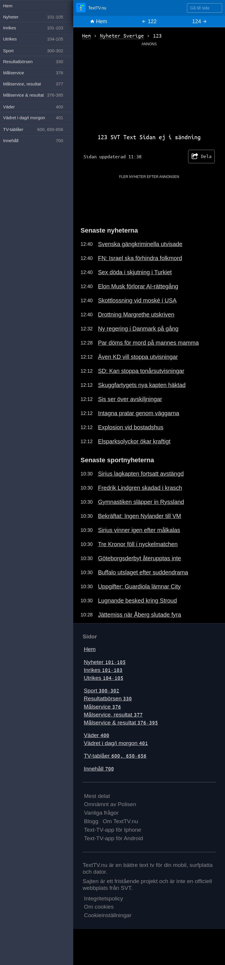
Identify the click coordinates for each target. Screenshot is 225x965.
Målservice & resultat (121, 722)
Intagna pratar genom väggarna (138, 413)
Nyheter (105, 662)
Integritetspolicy (103, 898)
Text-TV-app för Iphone (112, 830)
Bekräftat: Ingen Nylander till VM (139, 516)
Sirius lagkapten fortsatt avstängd (141, 473)
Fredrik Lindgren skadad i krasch (140, 488)
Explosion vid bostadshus (130, 427)
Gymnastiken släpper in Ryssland (141, 502)
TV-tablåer (115, 756)
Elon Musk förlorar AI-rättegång (138, 286)
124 (199, 21)
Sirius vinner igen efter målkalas (139, 530)
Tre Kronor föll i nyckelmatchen (138, 544)
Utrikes (103, 678)
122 (149, 21)
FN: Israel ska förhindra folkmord (140, 258)
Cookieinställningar (108, 915)
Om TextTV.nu (120, 821)
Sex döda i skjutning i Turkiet (135, 272)
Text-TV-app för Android (113, 838)
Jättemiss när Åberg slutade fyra (139, 614)
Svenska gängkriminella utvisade (140, 244)
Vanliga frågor (101, 813)
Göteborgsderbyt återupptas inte (139, 558)
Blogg (91, 821)
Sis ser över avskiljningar (130, 399)
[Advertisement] (149, 88)
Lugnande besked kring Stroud (137, 600)
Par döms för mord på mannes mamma (148, 342)
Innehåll (99, 769)
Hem (98, 21)
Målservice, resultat (113, 715)
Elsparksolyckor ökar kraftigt (134, 441)
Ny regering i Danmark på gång (138, 328)
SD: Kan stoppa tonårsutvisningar (141, 371)
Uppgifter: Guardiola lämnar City (139, 586)
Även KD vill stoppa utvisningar (138, 357)
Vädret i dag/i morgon (116, 743)
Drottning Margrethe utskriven (136, 314)
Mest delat (97, 796)
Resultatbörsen (108, 698)
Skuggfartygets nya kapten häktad (141, 385)
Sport (101, 690)
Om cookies (99, 907)
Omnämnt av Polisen (110, 804)
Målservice (102, 707)
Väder (96, 735)
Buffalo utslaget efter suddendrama (143, 572)
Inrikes (103, 670)
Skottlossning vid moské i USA (137, 300)
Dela (201, 156)
